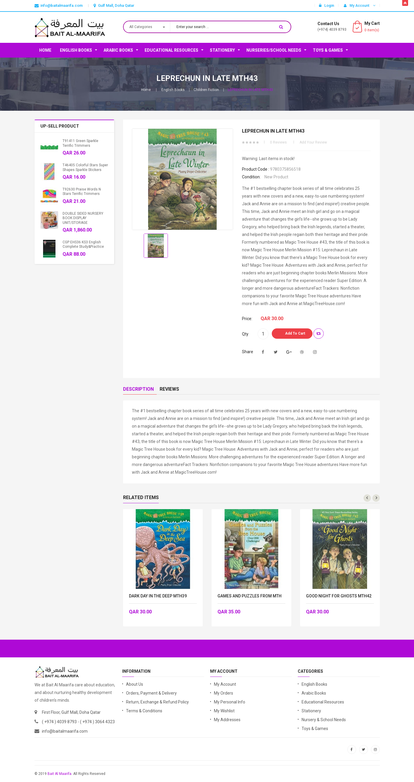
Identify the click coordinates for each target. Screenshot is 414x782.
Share (247, 351)
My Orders (223, 693)
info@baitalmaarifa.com (65, 731)
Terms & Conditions (144, 710)
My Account (225, 684)
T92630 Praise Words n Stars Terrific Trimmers (82, 191)
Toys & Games (328, 50)
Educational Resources (171, 50)
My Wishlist (224, 710)
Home (45, 50)
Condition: (251, 177)
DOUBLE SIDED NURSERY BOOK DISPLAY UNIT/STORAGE (83, 218)
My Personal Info (229, 702)
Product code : (255, 169)
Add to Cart (295, 333)
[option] (156, 246)
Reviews (169, 389)
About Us (134, 684)
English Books (76, 50)
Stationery (222, 50)
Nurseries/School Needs (273, 50)
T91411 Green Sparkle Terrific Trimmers (80, 143)
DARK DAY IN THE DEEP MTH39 (158, 596)
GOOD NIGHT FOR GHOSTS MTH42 (339, 596)
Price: (247, 318)
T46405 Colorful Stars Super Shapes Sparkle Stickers (85, 167)
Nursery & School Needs (324, 719)
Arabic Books (118, 50)
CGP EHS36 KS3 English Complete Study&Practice (83, 244)
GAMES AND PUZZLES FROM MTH (249, 596)
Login (326, 5)
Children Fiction (206, 90)
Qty (245, 334)
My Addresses (227, 719)
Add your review (313, 142)
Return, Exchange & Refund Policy (157, 702)
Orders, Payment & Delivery (151, 693)
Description (138, 389)
